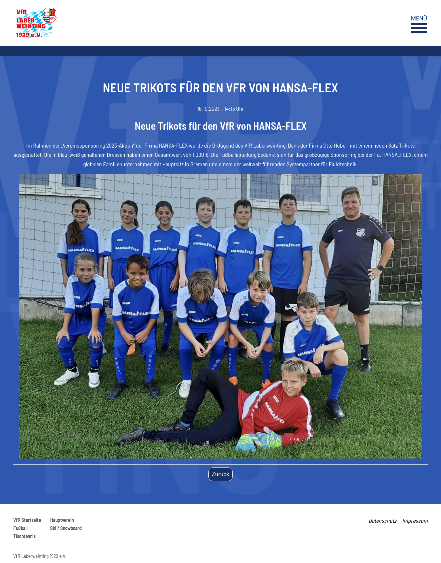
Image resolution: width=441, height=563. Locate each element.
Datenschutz (382, 520)
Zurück (220, 474)
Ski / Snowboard (65, 528)
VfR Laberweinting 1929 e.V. (39, 556)
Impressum (415, 520)
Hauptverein (62, 520)
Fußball (20, 528)
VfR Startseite (27, 520)
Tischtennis (24, 536)
